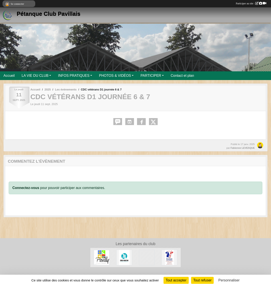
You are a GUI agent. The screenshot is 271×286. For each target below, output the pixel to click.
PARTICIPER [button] (150, 75)
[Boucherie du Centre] (169, 257)
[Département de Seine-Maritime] (124, 257)
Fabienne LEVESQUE (243, 148)
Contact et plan (182, 75)
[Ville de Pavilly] (101, 257)
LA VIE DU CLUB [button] (35, 75)
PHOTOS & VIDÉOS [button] (115, 75)
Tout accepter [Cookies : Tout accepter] (176, 280)
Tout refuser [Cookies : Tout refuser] (202, 280)
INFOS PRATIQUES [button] (73, 75)
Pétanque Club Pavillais (48, 13)
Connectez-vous (25, 188)
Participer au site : (251, 3)
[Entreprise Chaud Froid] (147, 257)
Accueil (9, 75)
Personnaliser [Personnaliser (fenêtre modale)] (229, 280)
